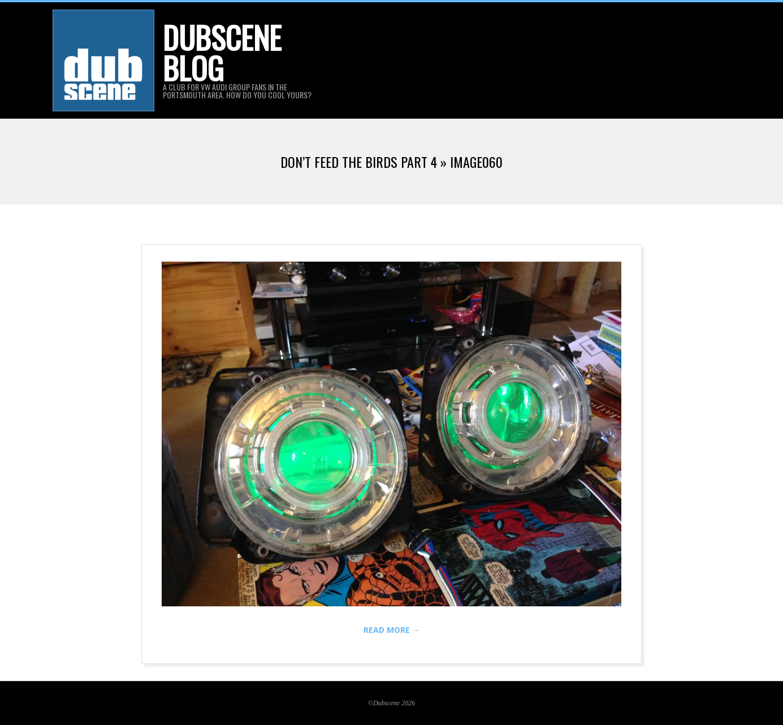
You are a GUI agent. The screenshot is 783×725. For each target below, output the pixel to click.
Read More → (392, 629)
